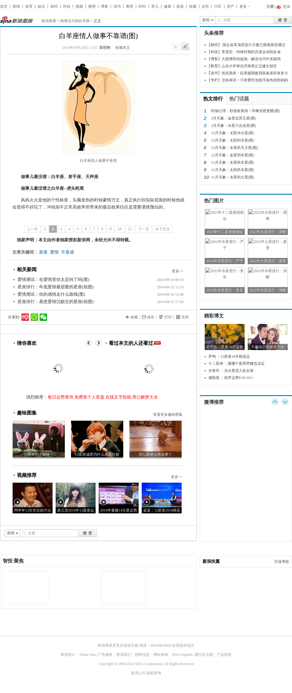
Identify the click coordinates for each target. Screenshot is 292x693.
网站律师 (160, 654)
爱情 (54, 252)
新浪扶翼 (211, 561)
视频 (79, 6)
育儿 (155, 6)
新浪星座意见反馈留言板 (118, 645)
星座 (180, 6)
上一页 (32, 229)
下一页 (143, 229)
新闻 (16, 6)
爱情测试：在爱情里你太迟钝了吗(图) (53, 279)
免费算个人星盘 (89, 397)
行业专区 (281, 561)
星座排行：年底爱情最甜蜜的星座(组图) (55, 287)
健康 (167, 6)
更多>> (177, 271)
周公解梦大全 (145, 397)
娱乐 (41, 6)
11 (130, 229)
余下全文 (162, 229)
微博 (92, 6)
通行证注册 (204, 654)
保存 (150, 317)
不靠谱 (67, 252)
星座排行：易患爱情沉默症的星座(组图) (55, 301)
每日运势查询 (60, 397)
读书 (117, 6)
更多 (243, 6)
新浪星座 (48, 21)
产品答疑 (224, 654)
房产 (230, 6)
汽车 (218, 6)
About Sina (87, 654)
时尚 (142, 6)
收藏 (192, 6)
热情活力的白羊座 (75, 21)
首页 (3, 6)
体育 (29, 6)
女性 (205, 6)
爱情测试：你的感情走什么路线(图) (51, 294)
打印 (168, 317)
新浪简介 (68, 654)
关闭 (185, 317)
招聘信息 (142, 654)
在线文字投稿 (118, 397)
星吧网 (104, 47)
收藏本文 (122, 47)
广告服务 (105, 654)
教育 (129, 6)
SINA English (182, 654)
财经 (54, 6)
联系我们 (123, 654)
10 (120, 229)
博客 (104, 6)
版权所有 (154, 673)
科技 (66, 6)
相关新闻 (27, 269)
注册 (270, 6)
